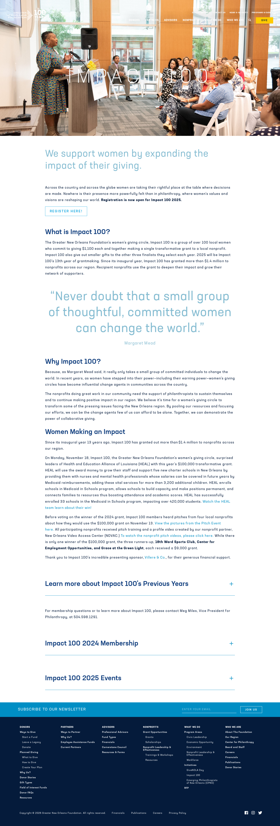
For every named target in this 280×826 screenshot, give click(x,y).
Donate (26, 747)
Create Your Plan (32, 767)
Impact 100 (193, 775)
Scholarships (153, 742)
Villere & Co (155, 558)
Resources (26, 798)
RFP (186, 788)
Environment (194, 747)
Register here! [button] (66, 211)
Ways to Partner (70, 732)
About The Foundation (238, 732)
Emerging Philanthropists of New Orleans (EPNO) (202, 781)
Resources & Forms (113, 752)
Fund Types (109, 737)
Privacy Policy (177, 813)
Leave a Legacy (31, 742)
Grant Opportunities (155, 732)
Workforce (193, 760)
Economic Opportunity (200, 742)
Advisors (170, 20)
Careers (230, 752)
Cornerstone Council (114, 747)
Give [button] (264, 20)
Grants (149, 737)
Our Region (232, 737)
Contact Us (219, 13)
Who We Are (235, 20)
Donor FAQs (27, 793)
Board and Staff (235, 747)
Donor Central (200, 13)
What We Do (213, 20)
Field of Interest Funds (33, 788)
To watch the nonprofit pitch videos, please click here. (167, 536)
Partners (152, 20)
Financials (108, 742)
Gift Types (26, 783)
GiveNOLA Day (195, 770)
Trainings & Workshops (159, 755)
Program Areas (193, 732)
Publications (233, 762)
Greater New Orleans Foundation (26, 12)
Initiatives (190, 765)
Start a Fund (30, 737)
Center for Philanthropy (239, 742)
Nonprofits (191, 20)
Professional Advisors (115, 732)
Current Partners (71, 747)
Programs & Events (262, 13)
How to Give (29, 762)
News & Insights (239, 13)
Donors (134, 20)
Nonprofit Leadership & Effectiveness (157, 748)
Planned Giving (29, 752)
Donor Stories (28, 778)
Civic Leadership (197, 737)
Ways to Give (28, 732)
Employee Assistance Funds (78, 742)
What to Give (30, 757)
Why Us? (25, 772)
